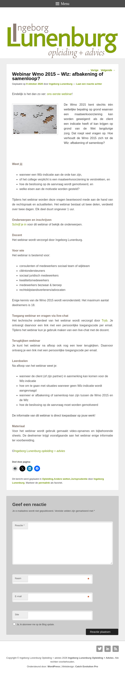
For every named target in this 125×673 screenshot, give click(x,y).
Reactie (20, 525)
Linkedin (107, 649)
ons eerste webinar (59, 94)
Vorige (92, 70)
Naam (18, 578)
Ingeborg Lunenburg (60, 83)
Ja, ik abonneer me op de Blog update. (33, 624)
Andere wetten (62, 479)
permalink (44, 482)
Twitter (99, 649)
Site (17, 614)
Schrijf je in (19, 224)
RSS (116, 649)
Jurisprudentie (79, 479)
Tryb (104, 320)
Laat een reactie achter (89, 83)
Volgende (108, 70)
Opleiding (47, 479)
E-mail (18, 596)
